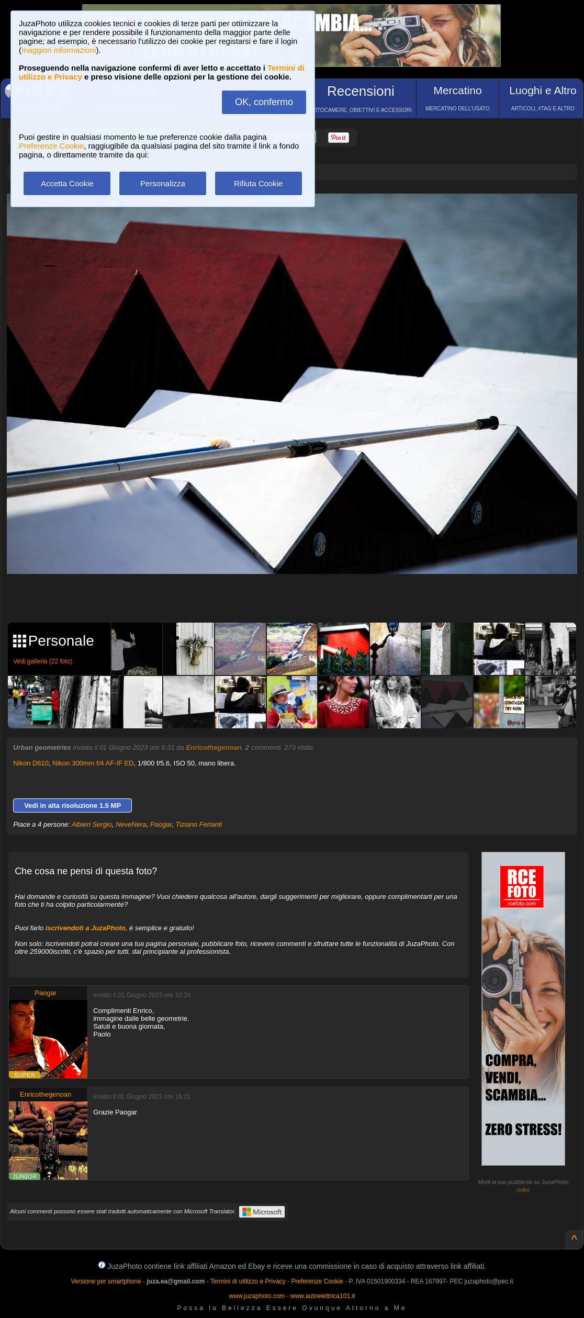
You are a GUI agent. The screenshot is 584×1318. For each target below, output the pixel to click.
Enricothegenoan (213, 747)
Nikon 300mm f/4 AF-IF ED (92, 763)
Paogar (161, 824)
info (523, 1190)
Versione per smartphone (106, 1281)
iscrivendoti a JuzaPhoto (86, 928)
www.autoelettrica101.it (322, 1296)
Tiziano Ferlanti (198, 824)
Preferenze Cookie (51, 145)
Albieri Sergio (92, 824)
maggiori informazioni (58, 50)
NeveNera (131, 824)
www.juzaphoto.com (257, 1296)
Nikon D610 (31, 763)
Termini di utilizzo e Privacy (248, 1281)
